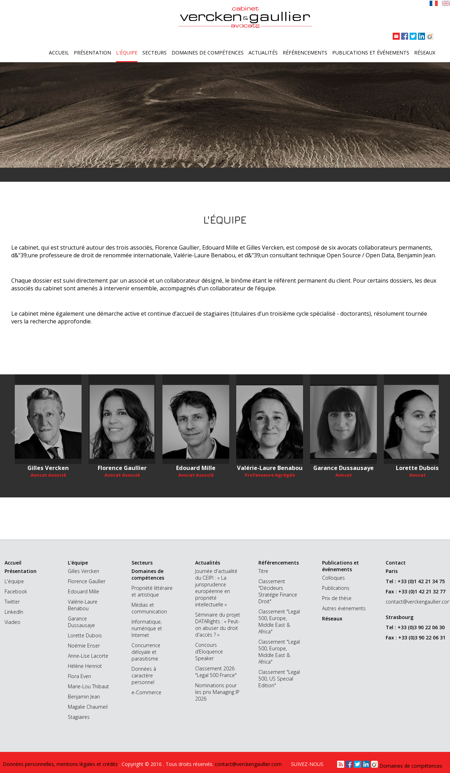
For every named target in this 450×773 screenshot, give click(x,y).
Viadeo (12, 622)
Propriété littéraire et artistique (152, 591)
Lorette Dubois (85, 635)
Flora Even (79, 676)
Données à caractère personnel (143, 675)
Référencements (305, 52)
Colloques (333, 577)
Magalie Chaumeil (88, 706)
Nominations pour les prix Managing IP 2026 (217, 692)
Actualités (263, 52)
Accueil (59, 52)
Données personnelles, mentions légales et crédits (61, 764)
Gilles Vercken (83, 571)
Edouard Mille (83, 591)
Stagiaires (79, 717)
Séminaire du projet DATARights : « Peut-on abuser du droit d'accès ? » (217, 624)
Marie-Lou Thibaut (88, 686)
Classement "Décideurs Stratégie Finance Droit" (277, 591)
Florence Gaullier (86, 581)
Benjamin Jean (84, 696)
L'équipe (126, 52)
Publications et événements (370, 52)
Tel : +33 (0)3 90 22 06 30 (415, 627)
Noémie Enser (84, 645)
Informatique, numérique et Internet (146, 628)
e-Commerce (146, 692)
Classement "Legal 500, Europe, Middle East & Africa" (279, 621)
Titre (263, 571)
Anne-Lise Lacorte (88, 655)
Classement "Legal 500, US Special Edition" (279, 679)
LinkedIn (14, 611)
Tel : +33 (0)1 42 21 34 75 (415, 581)
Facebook (16, 591)
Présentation (92, 52)
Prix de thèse (337, 598)
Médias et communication (149, 608)
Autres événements (344, 608)
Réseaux (424, 52)
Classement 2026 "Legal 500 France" (216, 671)
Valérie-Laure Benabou (82, 605)
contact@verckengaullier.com (408, 601)
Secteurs (154, 52)
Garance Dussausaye (81, 622)
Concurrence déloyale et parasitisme (145, 652)
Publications (335, 588)
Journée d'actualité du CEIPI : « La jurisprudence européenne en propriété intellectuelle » (216, 588)
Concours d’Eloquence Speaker (209, 652)
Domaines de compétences (208, 52)
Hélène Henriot (85, 666)
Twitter (12, 601)
